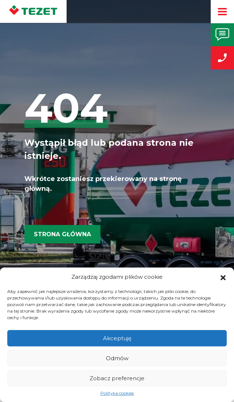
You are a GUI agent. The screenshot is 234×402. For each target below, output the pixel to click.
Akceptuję (117, 338)
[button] (223, 277)
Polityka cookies (117, 393)
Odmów (117, 358)
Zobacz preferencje (117, 378)
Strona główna (62, 234)
